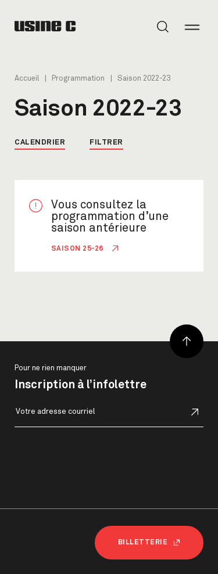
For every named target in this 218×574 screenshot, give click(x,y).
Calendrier (40, 142)
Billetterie (149, 543)
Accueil (27, 78)
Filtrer (106, 142)
